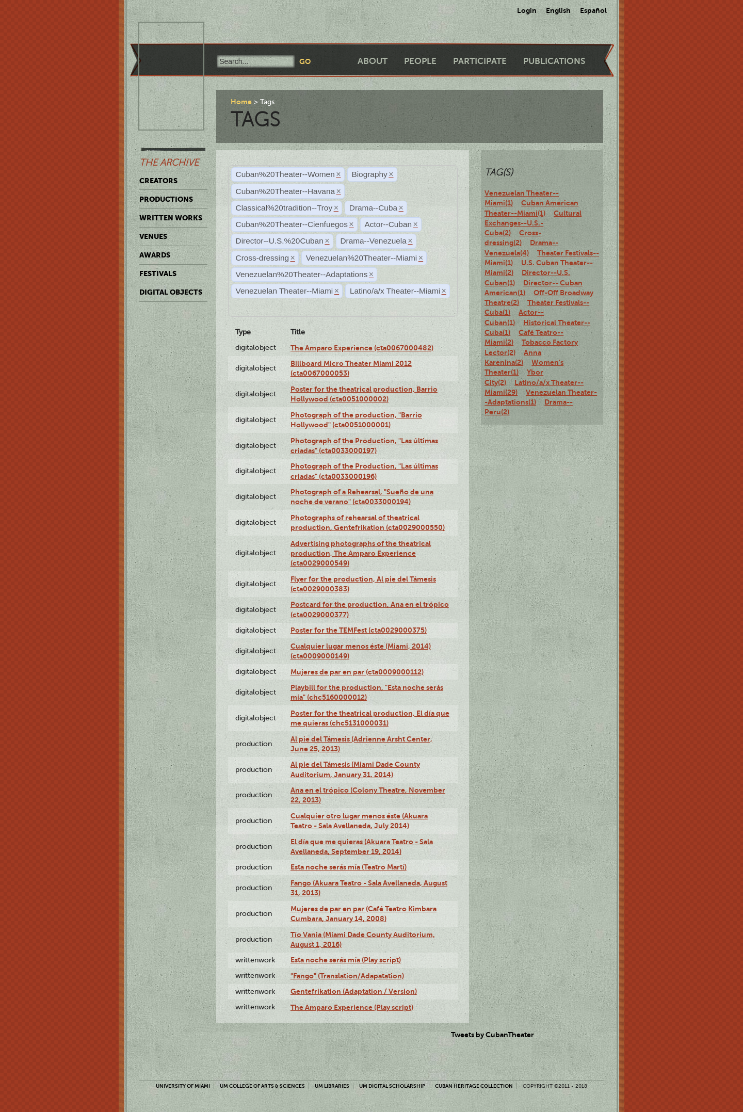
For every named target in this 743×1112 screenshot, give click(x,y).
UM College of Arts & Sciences (262, 1086)
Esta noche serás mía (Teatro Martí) (348, 867)
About (372, 61)
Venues (153, 236)
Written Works (170, 218)
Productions (166, 199)
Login (527, 10)
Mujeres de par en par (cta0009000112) (357, 672)
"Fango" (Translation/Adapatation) (347, 976)
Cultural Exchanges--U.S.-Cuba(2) (533, 223)
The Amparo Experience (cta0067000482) (361, 348)
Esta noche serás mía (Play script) (345, 960)
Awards (154, 255)
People (420, 61)
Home (241, 102)
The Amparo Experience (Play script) (351, 1007)
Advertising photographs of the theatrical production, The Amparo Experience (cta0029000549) (360, 553)
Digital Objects (170, 292)
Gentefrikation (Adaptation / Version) (353, 991)
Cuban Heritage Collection (474, 1086)
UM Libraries (332, 1086)
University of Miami (183, 1086)
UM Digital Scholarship (392, 1086)
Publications (554, 61)
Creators (158, 180)
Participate (480, 61)
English (558, 10)
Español (593, 10)
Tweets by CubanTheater (492, 1034)
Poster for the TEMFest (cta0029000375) (358, 630)
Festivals (157, 273)
